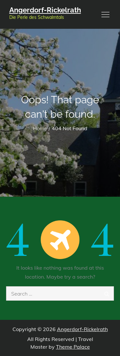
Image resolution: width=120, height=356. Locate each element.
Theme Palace (73, 347)
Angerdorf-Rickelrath (45, 10)
